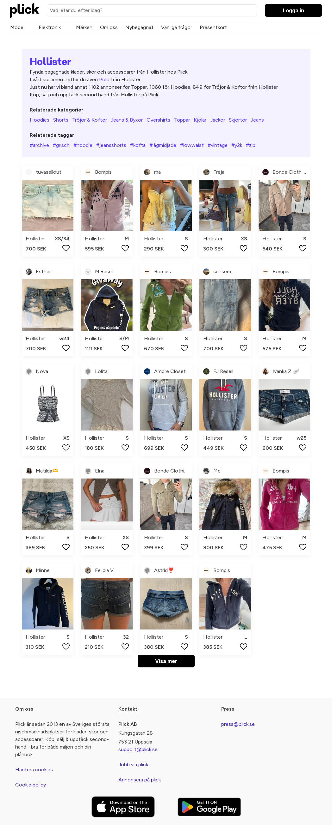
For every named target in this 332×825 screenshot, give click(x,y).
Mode (16, 27)
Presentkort (213, 27)
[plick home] (24, 10)
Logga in (293, 10)
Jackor (217, 120)
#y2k (236, 145)
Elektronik (50, 27)
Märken (84, 27)
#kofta (138, 145)
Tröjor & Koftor (89, 120)
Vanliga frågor (176, 27)
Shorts (60, 120)
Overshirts (158, 120)
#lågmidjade (162, 145)
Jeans (257, 120)
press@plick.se (238, 724)
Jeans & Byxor (127, 120)
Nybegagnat (139, 27)
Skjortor (238, 120)
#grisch (61, 145)
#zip (250, 145)
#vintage (218, 145)
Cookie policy (30, 785)
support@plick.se (138, 749)
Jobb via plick (133, 765)
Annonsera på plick (139, 780)
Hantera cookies (34, 770)
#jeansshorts (111, 145)
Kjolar (200, 120)
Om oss (109, 27)
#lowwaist (192, 145)
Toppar (182, 120)
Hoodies (39, 120)
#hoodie (82, 145)
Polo (104, 79)
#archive (39, 145)
